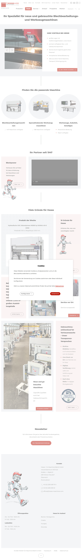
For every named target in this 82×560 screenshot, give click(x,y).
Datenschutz (59, 286)
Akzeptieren (55, 293)
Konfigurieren (26, 294)
